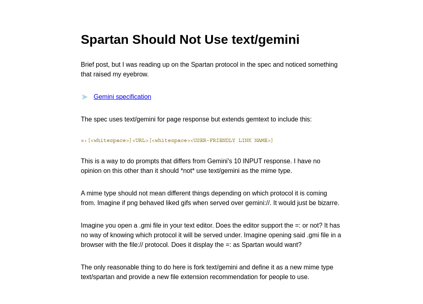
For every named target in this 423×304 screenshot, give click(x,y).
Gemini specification (122, 96)
